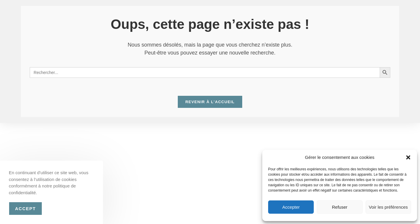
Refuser (340, 207)
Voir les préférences (388, 207)
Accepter (291, 207)
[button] (408, 157)
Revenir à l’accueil (210, 102)
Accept (25, 208)
